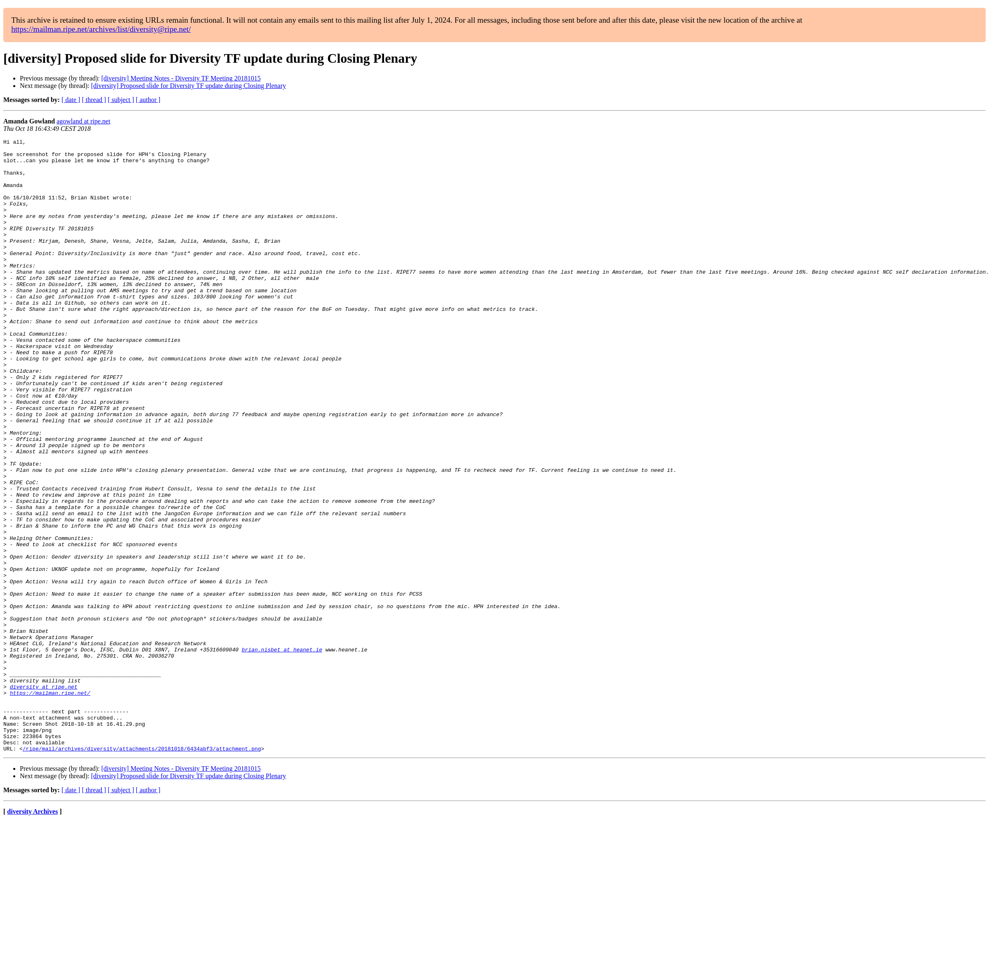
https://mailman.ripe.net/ (50, 804)
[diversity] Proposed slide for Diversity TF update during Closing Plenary (188, 85)
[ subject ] (121, 99)
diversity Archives (32, 934)
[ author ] (148, 99)
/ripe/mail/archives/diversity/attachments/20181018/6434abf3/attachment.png (142, 871)
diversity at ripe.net (44, 796)
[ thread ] (94, 99)
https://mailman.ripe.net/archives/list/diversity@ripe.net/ (101, 29)
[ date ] (71, 99)
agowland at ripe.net (83, 121)
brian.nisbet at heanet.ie (282, 752)
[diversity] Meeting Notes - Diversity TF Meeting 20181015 (181, 78)
